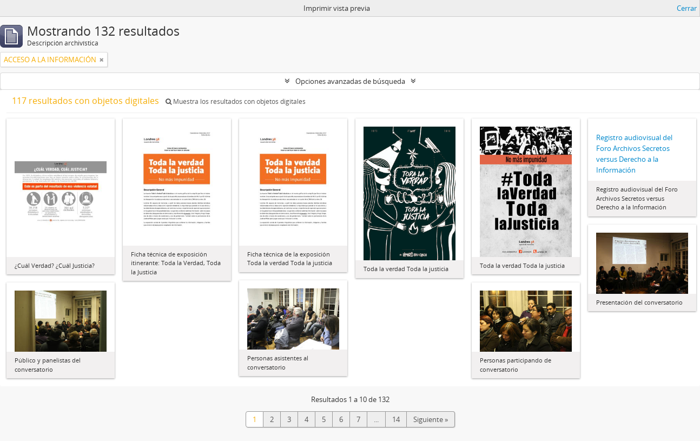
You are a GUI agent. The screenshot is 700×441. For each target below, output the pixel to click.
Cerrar (687, 8)
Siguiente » (430, 419)
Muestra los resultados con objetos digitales (236, 101)
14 (396, 419)
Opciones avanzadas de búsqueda (350, 81)
